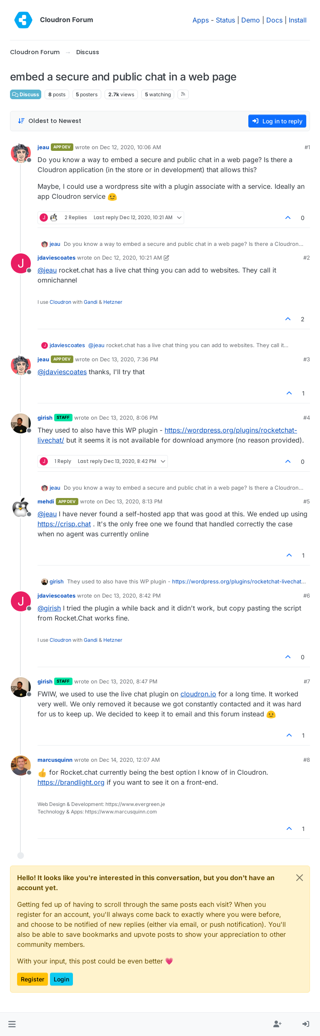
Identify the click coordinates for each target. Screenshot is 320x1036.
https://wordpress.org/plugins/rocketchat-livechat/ (237, 581)
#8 (306, 759)
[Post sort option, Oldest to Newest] (49, 121)
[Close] (300, 877)
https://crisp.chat (64, 524)
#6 (306, 595)
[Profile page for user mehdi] (21, 507)
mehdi (46, 501)
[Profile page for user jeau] (21, 153)
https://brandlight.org (71, 782)
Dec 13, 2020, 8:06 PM (128, 417)
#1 (307, 147)
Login (61, 979)
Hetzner (112, 302)
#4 (306, 417)
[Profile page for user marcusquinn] (21, 766)
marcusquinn (55, 759)
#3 (306, 359)
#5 (306, 501)
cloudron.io (198, 694)
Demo (250, 20)
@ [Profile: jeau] (47, 270)
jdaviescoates (56, 257)
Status (225, 20)
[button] (11, 1024)
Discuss (25, 94)
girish (45, 417)
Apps (200, 20)
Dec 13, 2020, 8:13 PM (133, 501)
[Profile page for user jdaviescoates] (21, 263)
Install (298, 20)
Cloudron (60, 302)
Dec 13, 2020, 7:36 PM (129, 359)
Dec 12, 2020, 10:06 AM (130, 147)
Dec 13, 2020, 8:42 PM (131, 595)
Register (32, 979)
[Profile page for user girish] (21, 423)
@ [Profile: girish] (49, 608)
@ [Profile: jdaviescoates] (62, 372)
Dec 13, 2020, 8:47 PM (128, 681)
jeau (43, 147)
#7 (307, 681)
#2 (306, 257)
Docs (274, 20)
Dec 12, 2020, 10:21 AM (132, 257)
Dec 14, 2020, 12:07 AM (129, 759)
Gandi (91, 302)
